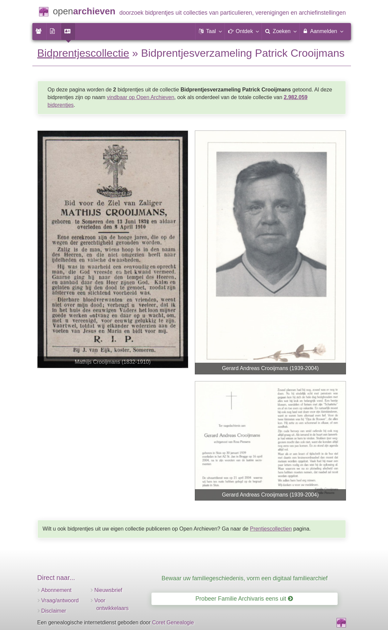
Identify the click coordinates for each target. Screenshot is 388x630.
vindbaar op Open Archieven (140, 97)
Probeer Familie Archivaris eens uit (244, 598)
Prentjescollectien (271, 529)
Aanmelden (323, 31)
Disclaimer (53, 611)
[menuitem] (39, 31)
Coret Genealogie (173, 622)
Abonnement (56, 590)
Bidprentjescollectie (83, 53)
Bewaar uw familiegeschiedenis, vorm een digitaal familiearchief (244, 578)
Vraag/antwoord (60, 600)
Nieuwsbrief (108, 590)
